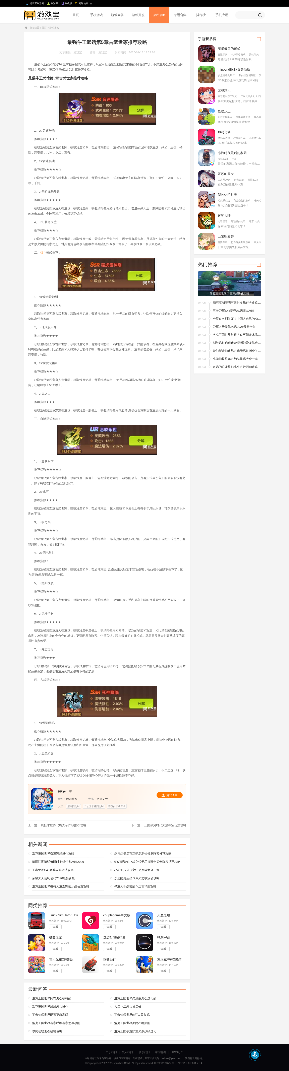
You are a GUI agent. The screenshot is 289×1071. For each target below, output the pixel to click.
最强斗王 (65, 792)
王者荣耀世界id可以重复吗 (132, 1014)
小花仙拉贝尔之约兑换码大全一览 (136, 870)
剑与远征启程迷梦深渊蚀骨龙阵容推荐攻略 (142, 853)
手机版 (68, 3)
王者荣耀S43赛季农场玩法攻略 (53, 870)
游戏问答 (117, 15)
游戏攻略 (159, 15)
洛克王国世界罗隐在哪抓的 (132, 1023)
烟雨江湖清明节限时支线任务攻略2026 (58, 861)
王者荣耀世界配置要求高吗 (50, 1014)
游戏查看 (170, 795)
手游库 (54, 3)
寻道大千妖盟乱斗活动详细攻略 (135, 886)
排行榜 (201, 15)
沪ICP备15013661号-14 (189, 1063)
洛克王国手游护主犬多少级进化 (135, 1031)
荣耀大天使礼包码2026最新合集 (53, 878)
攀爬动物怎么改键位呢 (47, 1031)
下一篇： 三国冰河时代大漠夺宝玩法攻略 (158, 825)
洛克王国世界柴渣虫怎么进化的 (135, 998)
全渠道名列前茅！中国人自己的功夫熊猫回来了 (237, 318)
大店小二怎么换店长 (127, 1006)
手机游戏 (96, 15)
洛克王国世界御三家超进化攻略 (53, 853)
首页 (75, 15)
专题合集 (180, 15)
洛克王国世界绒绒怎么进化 (50, 1006)
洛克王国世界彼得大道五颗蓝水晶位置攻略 (60, 886)
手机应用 (221, 15)
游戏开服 (138, 15)
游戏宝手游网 (37, 3)
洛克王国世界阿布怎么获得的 (51, 998)
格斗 (43, 252)
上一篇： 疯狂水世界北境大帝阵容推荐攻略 (57, 825)
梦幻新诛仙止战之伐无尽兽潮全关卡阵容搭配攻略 (147, 861)
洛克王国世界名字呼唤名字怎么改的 (56, 1023)
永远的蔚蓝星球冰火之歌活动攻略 (136, 878)
